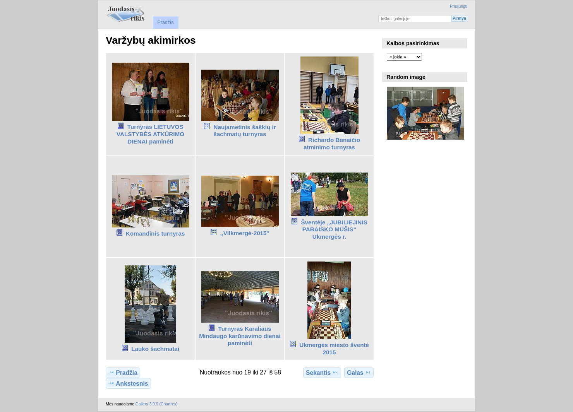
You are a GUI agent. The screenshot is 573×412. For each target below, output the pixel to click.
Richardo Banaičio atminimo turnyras (332, 143)
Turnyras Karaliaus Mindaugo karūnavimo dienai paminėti (239, 336)
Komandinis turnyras (155, 233)
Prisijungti (458, 6)
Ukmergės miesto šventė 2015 (334, 349)
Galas (359, 372)
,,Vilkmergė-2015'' (244, 233)
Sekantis (322, 372)
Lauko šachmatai (155, 348)
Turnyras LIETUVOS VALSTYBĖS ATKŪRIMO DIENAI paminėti (150, 134)
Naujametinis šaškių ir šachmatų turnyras (244, 131)
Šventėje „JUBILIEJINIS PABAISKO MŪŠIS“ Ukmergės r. (334, 229)
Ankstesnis (128, 383)
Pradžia (165, 22)
